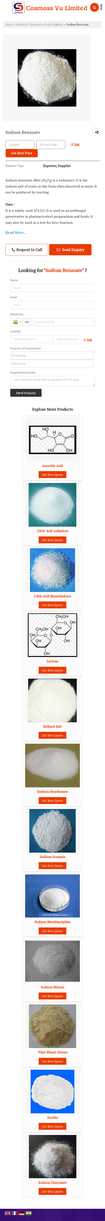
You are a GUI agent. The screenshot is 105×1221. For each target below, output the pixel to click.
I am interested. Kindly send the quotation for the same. (52, 381)
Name (14, 280)
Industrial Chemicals (29, 24)
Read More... (15, 232)
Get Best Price (21, 153)
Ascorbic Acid (52, 466)
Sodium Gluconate (52, 1182)
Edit (75, 145)
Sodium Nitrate (52, 987)
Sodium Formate (52, 857)
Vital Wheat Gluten (52, 1052)
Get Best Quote (52, 475)
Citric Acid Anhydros (52, 531)
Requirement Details (22, 372)
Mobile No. (17, 314)
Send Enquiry (70, 249)
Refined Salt (52, 726)
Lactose (52, 661)
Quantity (15, 331)
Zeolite (52, 1117)
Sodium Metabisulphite (53, 922)
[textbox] (50, 144)
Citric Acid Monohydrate (52, 596)
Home (9, 24)
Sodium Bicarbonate (52, 791)
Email (13, 297)
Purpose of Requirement (25, 348)
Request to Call (27, 249)
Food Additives (54, 24)
